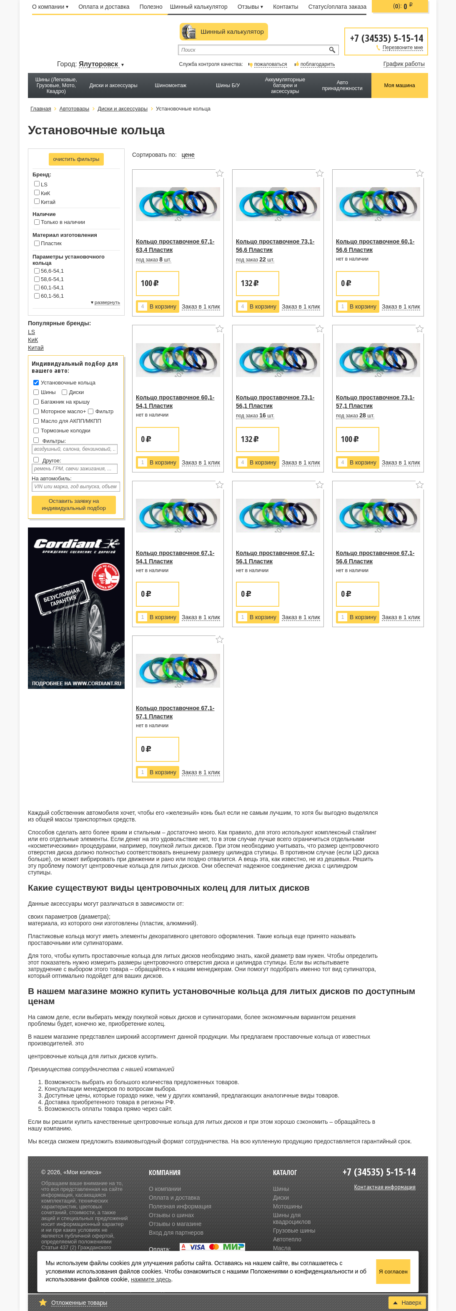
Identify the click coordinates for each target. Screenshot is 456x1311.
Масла (282, 1248)
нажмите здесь (151, 1279)
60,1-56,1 (52, 296)
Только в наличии (63, 222)
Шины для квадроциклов (292, 1218)
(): (403, 6)
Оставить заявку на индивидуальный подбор (74, 504)
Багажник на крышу (65, 402)
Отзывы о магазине (175, 1224)
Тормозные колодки (65, 430)
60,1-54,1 (52, 287)
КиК (42, 193)
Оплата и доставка (103, 6)
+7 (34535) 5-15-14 (386, 37)
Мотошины (287, 1206)
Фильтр (104, 411)
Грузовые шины (294, 1230)
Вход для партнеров (176, 1232)
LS (41, 184)
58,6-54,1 (52, 279)
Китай (44, 201)
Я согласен (393, 1271)
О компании (50, 6)
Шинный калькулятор (199, 6)
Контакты (285, 6)
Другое (51, 460)
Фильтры (54, 441)
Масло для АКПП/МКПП (71, 421)
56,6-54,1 (52, 271)
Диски (76, 392)
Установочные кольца (68, 382)
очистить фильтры (76, 159)
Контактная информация (385, 1187)
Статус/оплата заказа (337, 6)
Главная (40, 108)
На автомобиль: (52, 478)
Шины (48, 392)
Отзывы (250, 6)
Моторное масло (62, 411)
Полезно (151, 6)
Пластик (51, 243)
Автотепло (287, 1239)
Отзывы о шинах (171, 1215)
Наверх (407, 1302)
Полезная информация (180, 1206)
